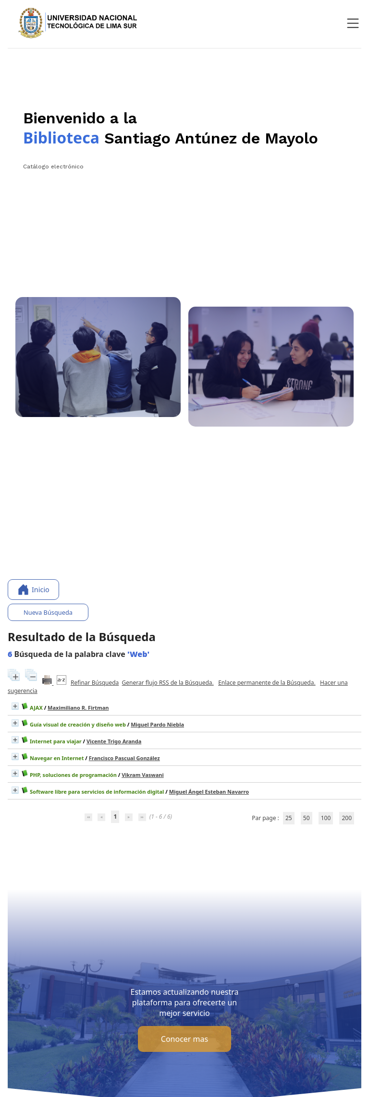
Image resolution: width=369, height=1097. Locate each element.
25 (288, 818)
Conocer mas (184, 1039)
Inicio (33, 590)
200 (347, 818)
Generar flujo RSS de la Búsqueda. (168, 683)
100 (326, 818)
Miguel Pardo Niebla (157, 724)
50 (306, 818)
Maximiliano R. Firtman (78, 707)
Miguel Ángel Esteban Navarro (209, 791)
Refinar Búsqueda (95, 683)
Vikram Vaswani (143, 774)
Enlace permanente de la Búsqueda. (267, 683)
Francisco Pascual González (124, 758)
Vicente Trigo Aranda (113, 741)
